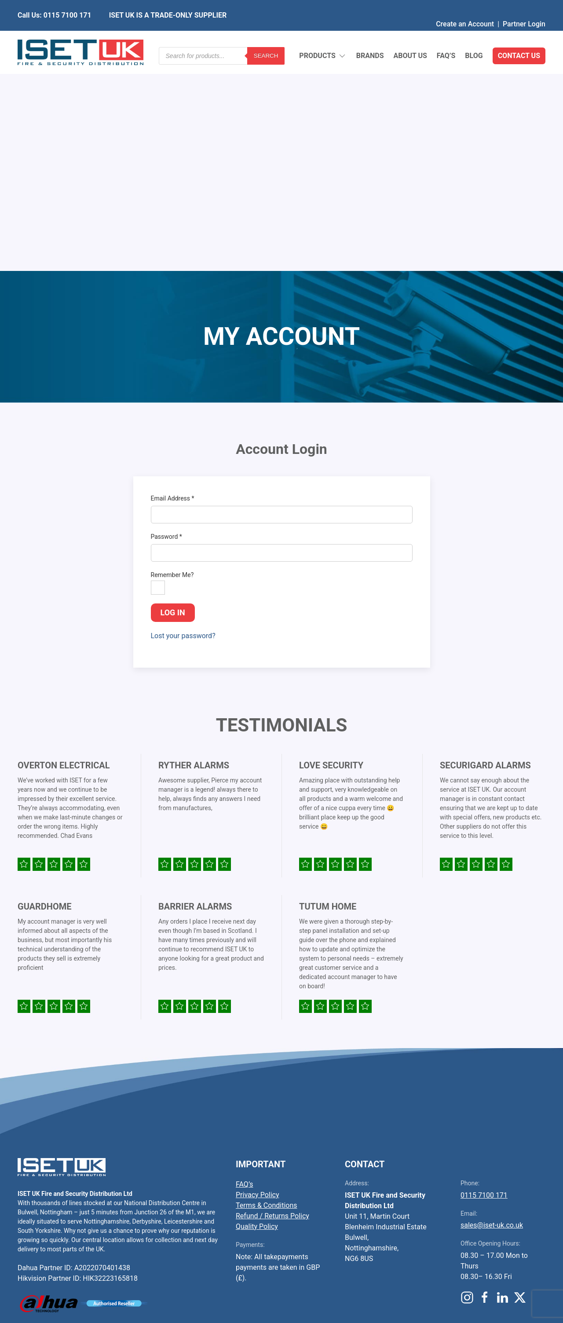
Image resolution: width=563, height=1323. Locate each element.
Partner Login (524, 6)
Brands (370, 35)
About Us (410, 35)
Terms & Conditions (266, 991)
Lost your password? (183, 422)
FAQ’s (446, 35)
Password (166, 322)
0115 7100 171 (484, 981)
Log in (173, 398)
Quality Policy (257, 1013)
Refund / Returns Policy (272, 1002)
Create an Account (465, 6)
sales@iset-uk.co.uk (492, 1011)
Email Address (172, 284)
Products (322, 35)
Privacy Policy (257, 981)
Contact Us (519, 35)
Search (266, 35)
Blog (474, 35)
